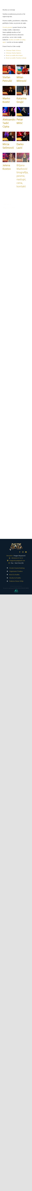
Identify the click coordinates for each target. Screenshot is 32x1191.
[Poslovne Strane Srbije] (16, 589)
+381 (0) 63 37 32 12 (17, 558)
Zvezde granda (7, 27)
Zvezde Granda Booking (16, 568)
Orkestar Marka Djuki (13, 53)
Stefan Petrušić (7, 79)
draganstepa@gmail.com (17, 560)
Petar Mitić (18, 131)
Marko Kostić (6, 104)
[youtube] (26, 552)
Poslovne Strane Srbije (16, 581)
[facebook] (19, 552)
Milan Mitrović (20, 82)
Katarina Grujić (20, 106)
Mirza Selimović (8, 156)
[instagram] (23, 552)
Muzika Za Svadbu (15, 578)
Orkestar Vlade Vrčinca (13, 50)
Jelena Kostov (7, 181)
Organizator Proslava (16, 571)
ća (20, 53)
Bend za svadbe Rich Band (14, 55)
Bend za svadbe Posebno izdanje (16, 58)
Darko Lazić (18, 159)
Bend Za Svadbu (14, 574)
